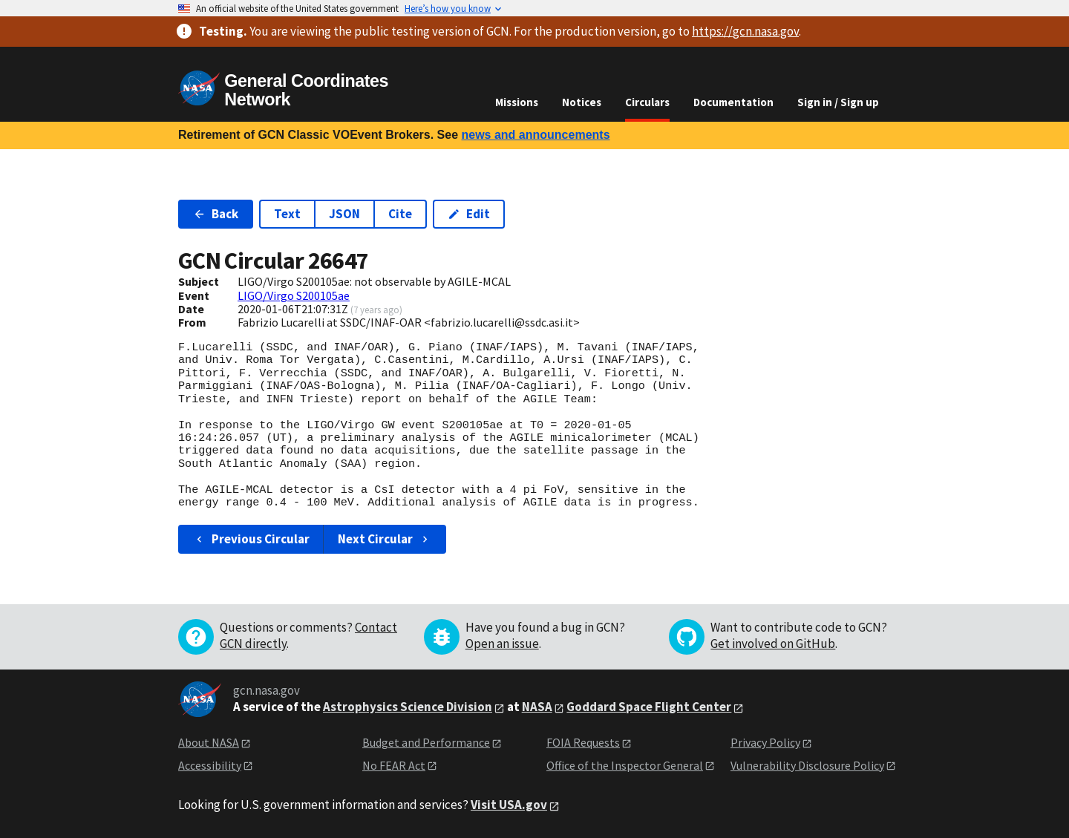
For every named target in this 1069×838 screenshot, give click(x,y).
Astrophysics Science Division (407, 706)
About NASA (208, 742)
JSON (344, 214)
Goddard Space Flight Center (648, 706)
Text (287, 214)
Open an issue (502, 643)
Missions (516, 102)
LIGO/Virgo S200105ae (294, 295)
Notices (581, 102)
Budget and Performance (426, 742)
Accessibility (209, 765)
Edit (469, 214)
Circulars (647, 102)
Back (215, 214)
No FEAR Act (393, 765)
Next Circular (384, 539)
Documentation (733, 102)
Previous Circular (251, 539)
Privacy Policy (765, 742)
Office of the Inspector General (624, 765)
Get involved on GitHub (772, 643)
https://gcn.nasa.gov (745, 31)
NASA (537, 706)
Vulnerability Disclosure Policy (807, 765)
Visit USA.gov (509, 804)
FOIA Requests (583, 742)
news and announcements (535, 134)
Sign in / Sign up (838, 102)
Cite (400, 214)
